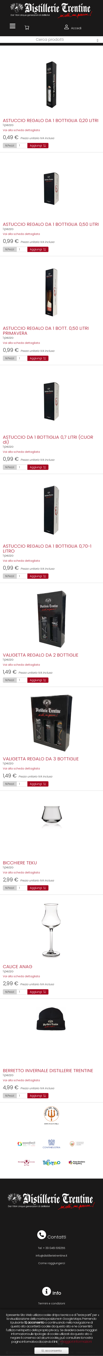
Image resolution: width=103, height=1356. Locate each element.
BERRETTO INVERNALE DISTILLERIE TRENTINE (48, 1070)
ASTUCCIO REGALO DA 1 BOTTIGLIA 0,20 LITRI (50, 120)
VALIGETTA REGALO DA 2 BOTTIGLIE (40, 655)
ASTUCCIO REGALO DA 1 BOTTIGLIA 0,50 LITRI (51, 224)
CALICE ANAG (17, 966)
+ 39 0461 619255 (54, 1248)
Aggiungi (38, 145)
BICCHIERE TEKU (20, 863)
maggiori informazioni (76, 1341)
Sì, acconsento (51, 1351)
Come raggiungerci (51, 1263)
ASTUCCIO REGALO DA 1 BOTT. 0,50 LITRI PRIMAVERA (46, 330)
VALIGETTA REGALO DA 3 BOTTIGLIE (41, 759)
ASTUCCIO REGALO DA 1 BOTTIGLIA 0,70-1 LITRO (47, 548)
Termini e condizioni (51, 1303)
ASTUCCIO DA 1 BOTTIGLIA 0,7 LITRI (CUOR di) (48, 439)
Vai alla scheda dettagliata (21, 130)
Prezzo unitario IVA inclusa (28, 138)
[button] (27, 28)
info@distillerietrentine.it (51, 1256)
